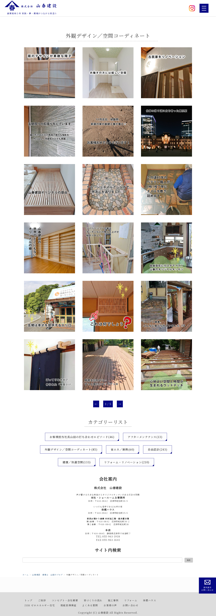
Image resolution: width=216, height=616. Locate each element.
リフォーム (130, 600)
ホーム (25, 574)
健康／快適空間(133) (76, 462)
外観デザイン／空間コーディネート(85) (71, 449)
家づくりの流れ (93, 600)
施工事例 (113, 600)
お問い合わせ (130, 605)
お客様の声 (110, 605)
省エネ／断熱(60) (122, 449)
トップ (28, 600)
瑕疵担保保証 (68, 605)
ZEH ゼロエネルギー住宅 (39, 605)
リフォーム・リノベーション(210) (127, 462)
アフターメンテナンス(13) (145, 437)
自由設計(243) (157, 449)
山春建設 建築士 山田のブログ (47, 574)
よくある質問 (90, 605)
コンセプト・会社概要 (65, 600)
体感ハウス (149, 600)
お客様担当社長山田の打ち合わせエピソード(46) (82, 437)
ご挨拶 (42, 600)
